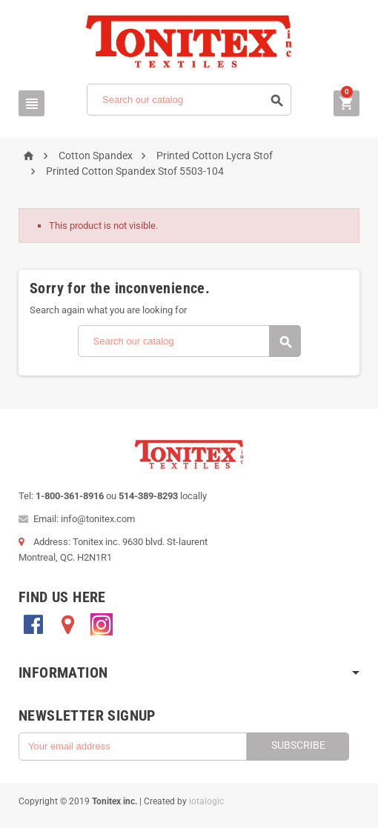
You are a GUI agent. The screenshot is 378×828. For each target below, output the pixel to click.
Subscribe (298, 745)
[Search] (189, 100)
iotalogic (206, 801)
